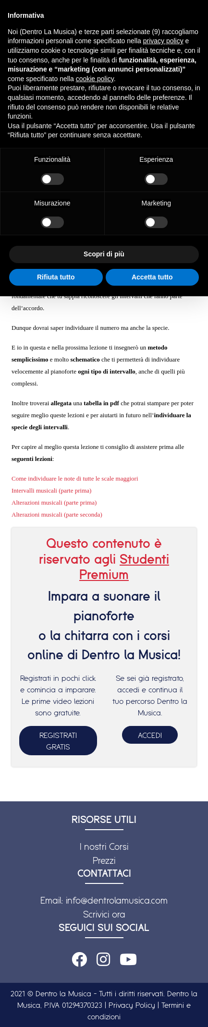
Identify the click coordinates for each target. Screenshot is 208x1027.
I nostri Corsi (104, 846)
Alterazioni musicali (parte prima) (54, 502)
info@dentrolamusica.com (117, 900)
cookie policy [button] (95, 79)
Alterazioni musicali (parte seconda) (57, 514)
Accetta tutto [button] (152, 277)
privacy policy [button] (163, 41)
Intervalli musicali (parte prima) (51, 490)
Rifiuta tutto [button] (56, 277)
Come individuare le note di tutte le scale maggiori (75, 478)
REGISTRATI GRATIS (58, 740)
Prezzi (104, 860)
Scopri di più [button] (104, 254)
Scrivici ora (104, 914)
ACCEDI (150, 735)
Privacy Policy (132, 1005)
